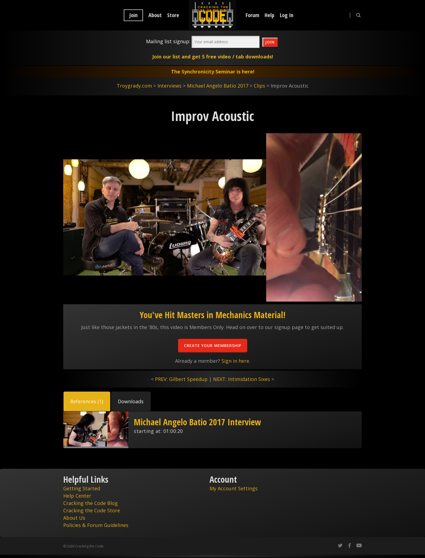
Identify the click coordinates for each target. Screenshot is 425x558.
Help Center (77, 495)
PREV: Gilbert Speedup (181, 379)
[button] (87, 401)
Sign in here (235, 361)
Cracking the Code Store (91, 510)
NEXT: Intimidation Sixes (241, 379)
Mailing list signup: (168, 41)
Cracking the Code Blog (90, 503)
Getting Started (81, 488)
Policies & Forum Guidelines (95, 525)
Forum (252, 15)
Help (269, 15)
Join (133, 15)
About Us (74, 517)
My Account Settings (234, 488)
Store (173, 15)
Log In (286, 15)
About (155, 15)
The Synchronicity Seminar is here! (212, 71)
